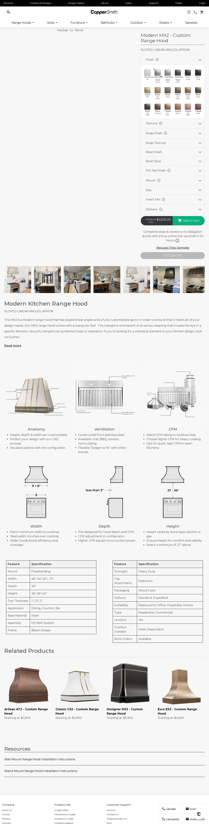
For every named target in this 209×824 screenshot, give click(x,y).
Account (111, 810)
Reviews (8, 3)
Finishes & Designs (40, 3)
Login (202, 3)
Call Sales (171, 808)
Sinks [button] (51, 22)
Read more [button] (12, 345)
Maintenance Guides (64, 814)
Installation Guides (63, 818)
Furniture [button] (78, 22)
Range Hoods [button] (22, 22)
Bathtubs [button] (108, 22)
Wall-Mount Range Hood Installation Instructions (39, 759)
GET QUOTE (173, 255)
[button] (8, 12)
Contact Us (112, 814)
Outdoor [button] (137, 22)
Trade (178, 3)
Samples (191, 22)
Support (153, 3)
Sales (129, 3)
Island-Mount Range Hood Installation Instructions (40, 771)
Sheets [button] (164, 22)
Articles (6, 814)
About (105, 3)
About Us (7, 810)
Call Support (172, 819)
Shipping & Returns (117, 818)
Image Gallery (76, 3)
